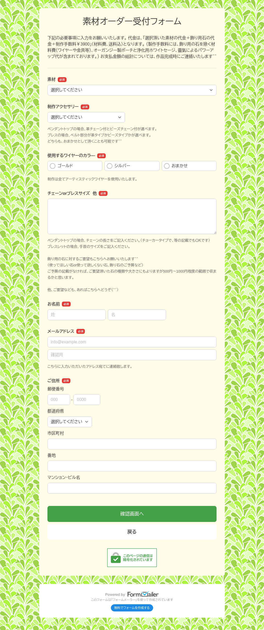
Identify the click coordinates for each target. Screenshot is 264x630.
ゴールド (61, 166)
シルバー (118, 166)
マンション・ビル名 (63, 477)
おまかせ (176, 166)
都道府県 (55, 411)
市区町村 (55, 433)
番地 (51, 455)
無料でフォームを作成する (132, 608)
